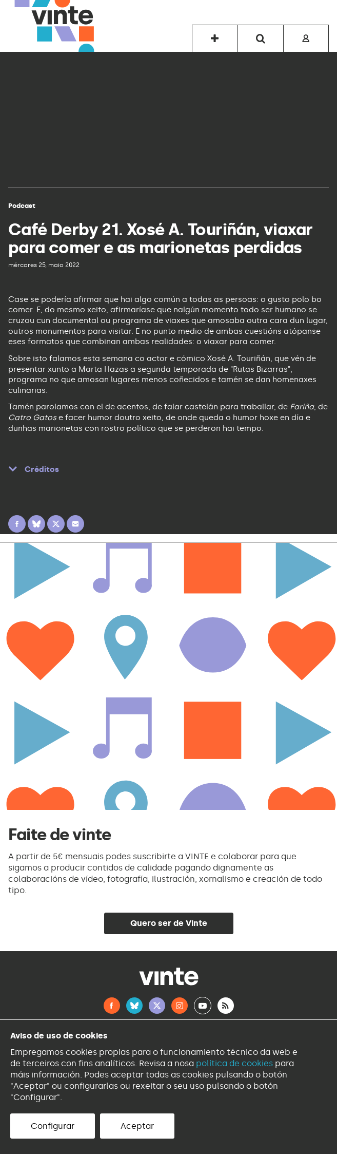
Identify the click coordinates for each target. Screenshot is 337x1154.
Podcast (21, 206)
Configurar (52, 1126)
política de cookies (234, 1063)
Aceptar (137, 1126)
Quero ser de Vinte (168, 923)
